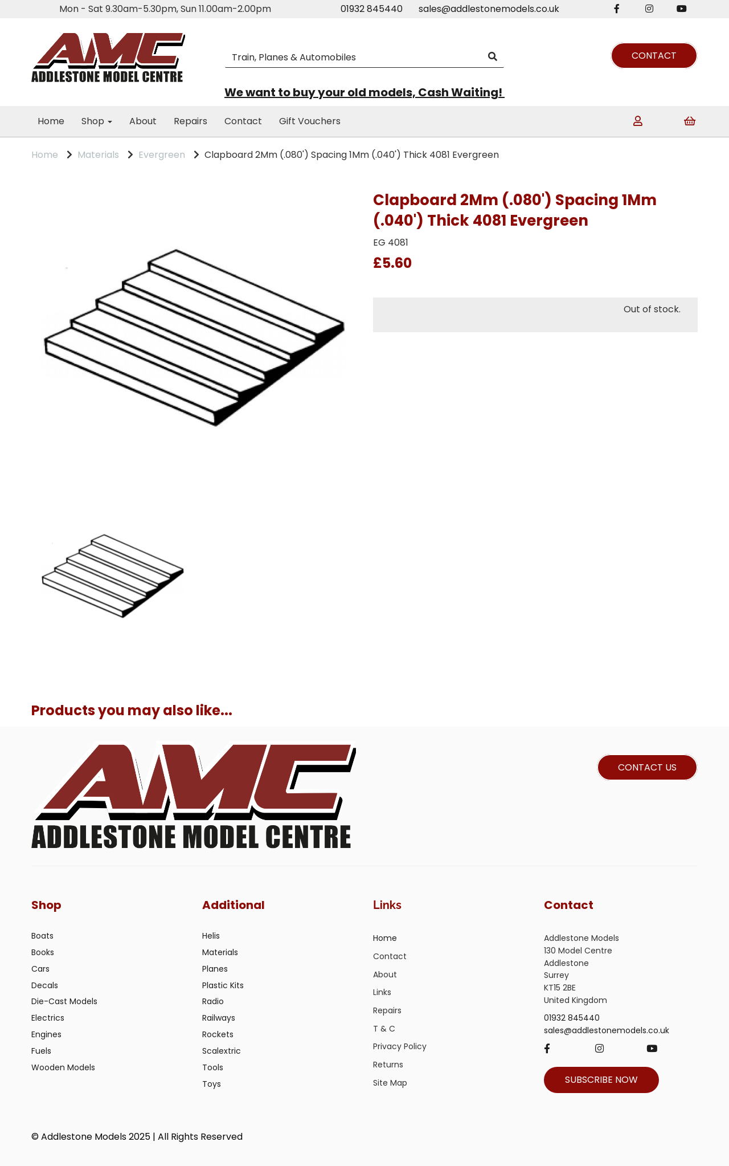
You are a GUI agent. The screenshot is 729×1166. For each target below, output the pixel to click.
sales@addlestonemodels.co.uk (489, 8)
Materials (98, 154)
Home (51, 121)
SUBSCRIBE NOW (601, 1079)
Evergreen (161, 154)
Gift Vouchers (310, 121)
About (143, 121)
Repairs (190, 121)
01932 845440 (372, 8)
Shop (96, 121)
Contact (243, 121)
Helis (211, 935)
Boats (42, 935)
